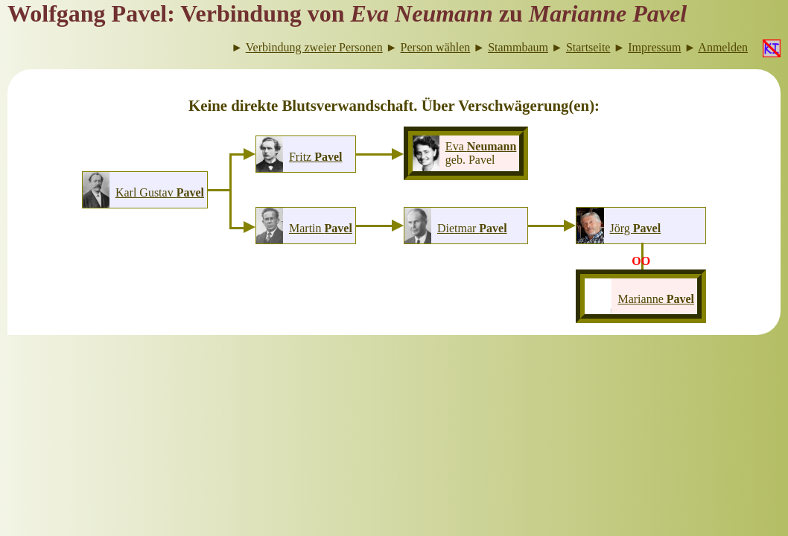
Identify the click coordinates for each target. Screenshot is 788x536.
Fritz (316, 156)
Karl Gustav (159, 192)
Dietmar (472, 228)
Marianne (655, 299)
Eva (481, 146)
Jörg (635, 228)
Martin (320, 228)
